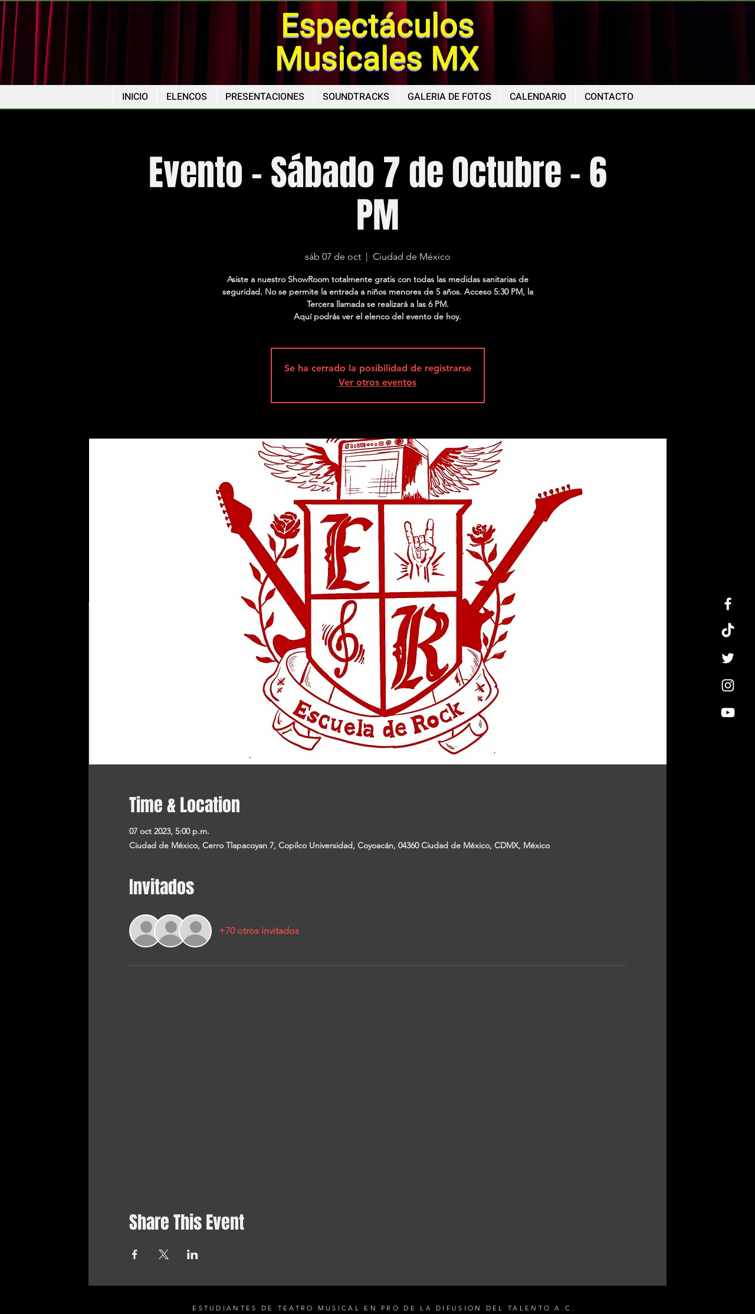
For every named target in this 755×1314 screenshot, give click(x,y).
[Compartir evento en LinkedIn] (192, 1254)
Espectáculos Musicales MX (377, 42)
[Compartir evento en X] (163, 1254)
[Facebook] (728, 604)
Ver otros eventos (377, 382)
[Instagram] (728, 685)
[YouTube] (728, 712)
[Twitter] (728, 658)
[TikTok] (728, 631)
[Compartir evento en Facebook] (134, 1254)
